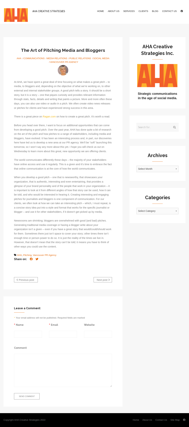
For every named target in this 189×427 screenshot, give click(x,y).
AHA (19, 58)
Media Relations (57, 58)
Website (89, 324)
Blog (155, 11)
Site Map (175, 420)
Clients (143, 11)
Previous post (25, 280)
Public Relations (80, 58)
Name (20, 324)
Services (129, 11)
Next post (103, 280)
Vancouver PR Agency (64, 62)
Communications (34, 58)
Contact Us (169, 11)
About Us (113, 11)
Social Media (101, 58)
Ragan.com (49, 116)
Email (54, 324)
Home (100, 11)
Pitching (27, 255)
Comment (20, 347)
